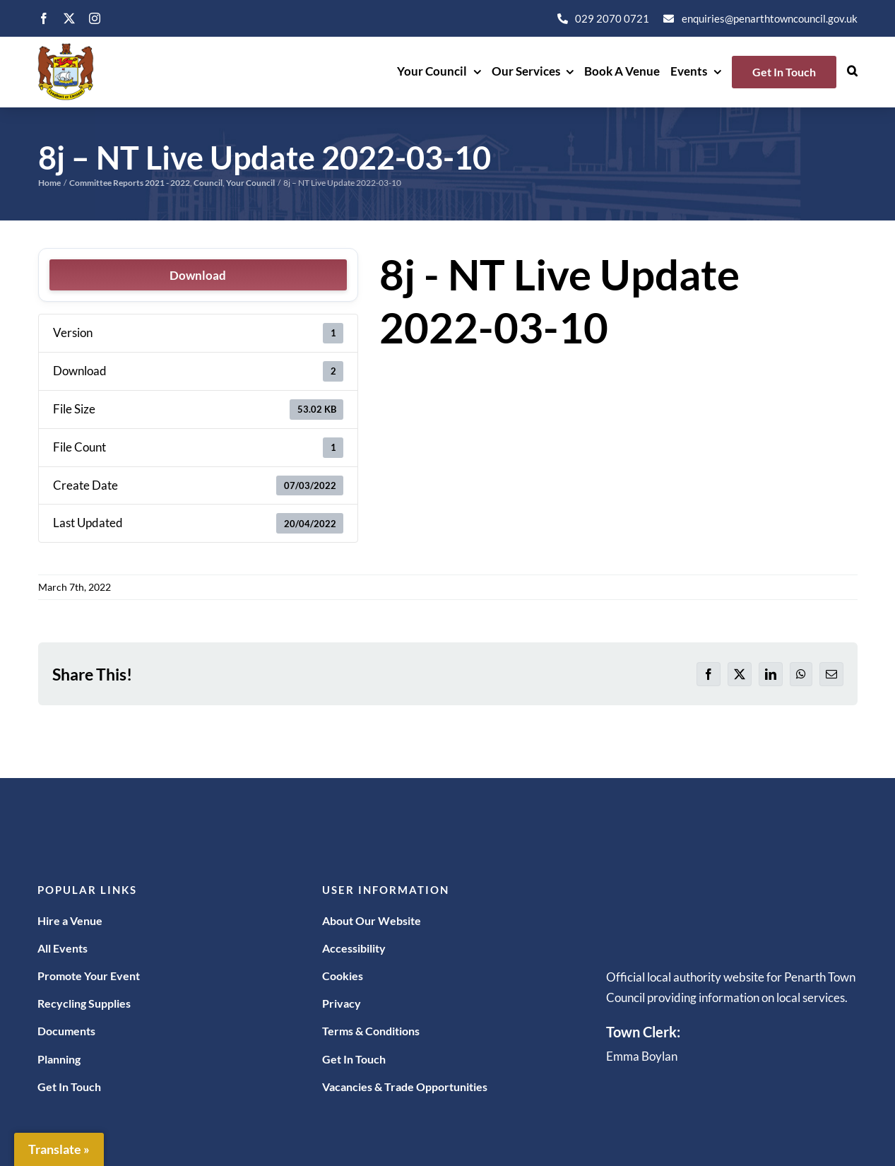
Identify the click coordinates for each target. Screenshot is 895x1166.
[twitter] (69, 18)
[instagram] (94, 18)
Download (198, 275)
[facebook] (43, 18)
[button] (852, 72)
